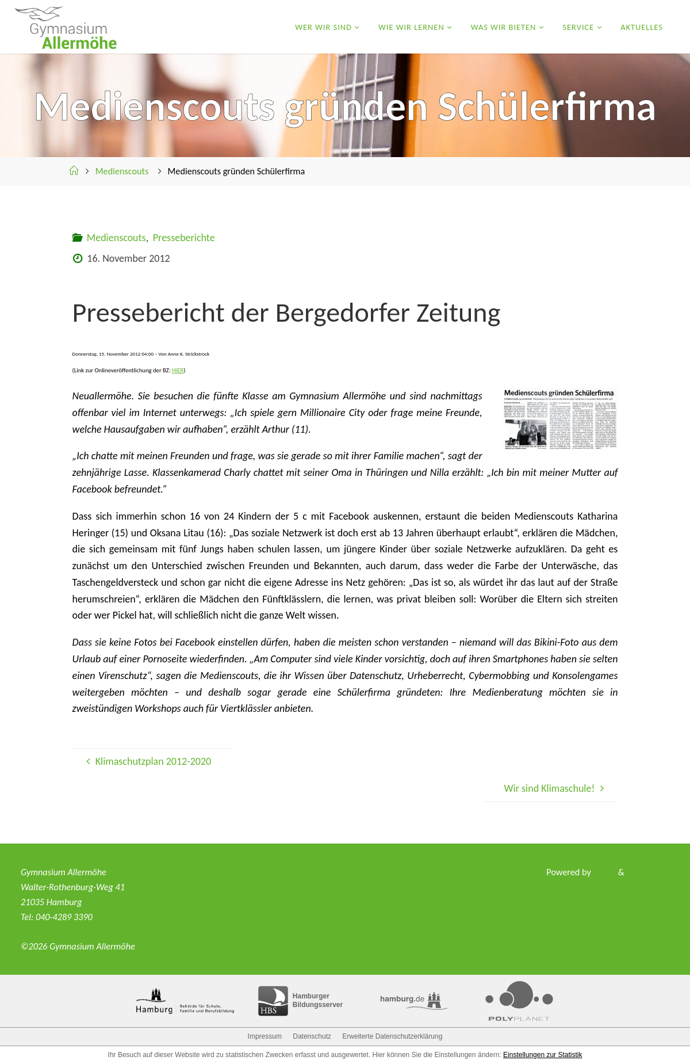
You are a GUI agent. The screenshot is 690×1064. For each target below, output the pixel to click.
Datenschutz (312, 1036)
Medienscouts (122, 171)
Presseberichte (184, 237)
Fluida (603, 872)
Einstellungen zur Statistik (542, 1055)
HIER (177, 370)
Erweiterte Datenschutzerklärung (392, 1036)
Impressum (265, 1036)
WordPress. (647, 872)
